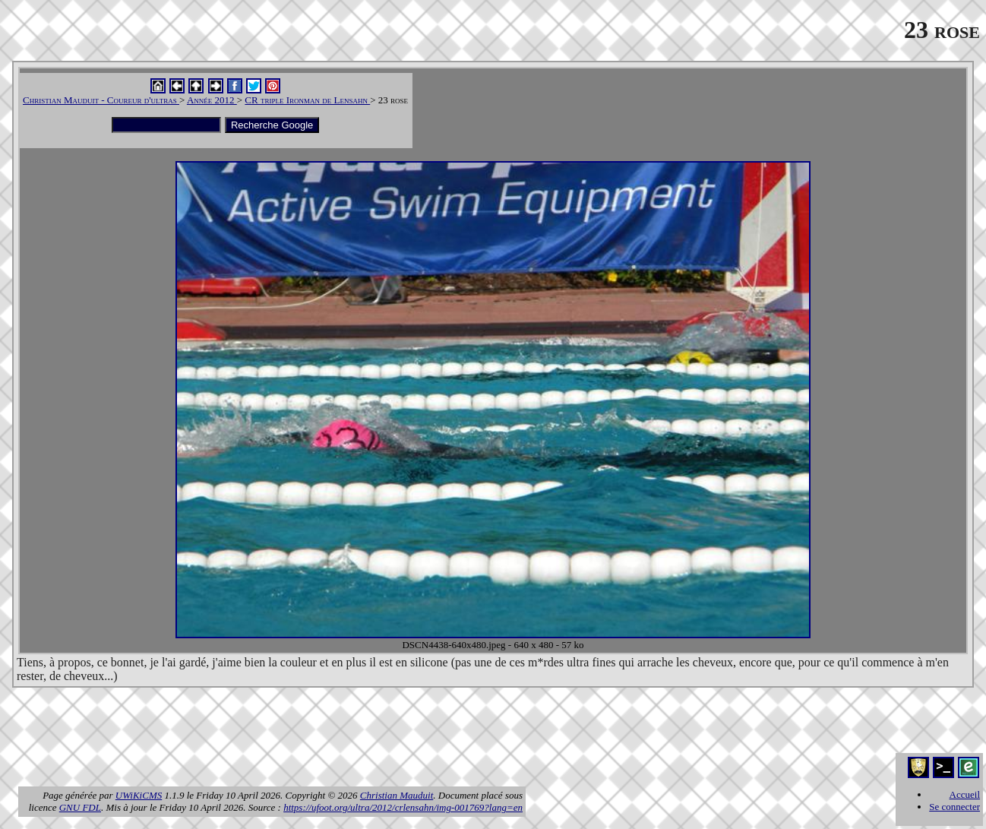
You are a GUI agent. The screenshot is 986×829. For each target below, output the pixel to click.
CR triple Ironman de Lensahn (307, 100)
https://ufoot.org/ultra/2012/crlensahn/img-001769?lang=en (403, 807)
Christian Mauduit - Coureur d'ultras (101, 100)
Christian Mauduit (396, 795)
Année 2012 (212, 100)
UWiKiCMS (138, 795)
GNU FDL (80, 807)
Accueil (965, 794)
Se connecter (954, 806)
